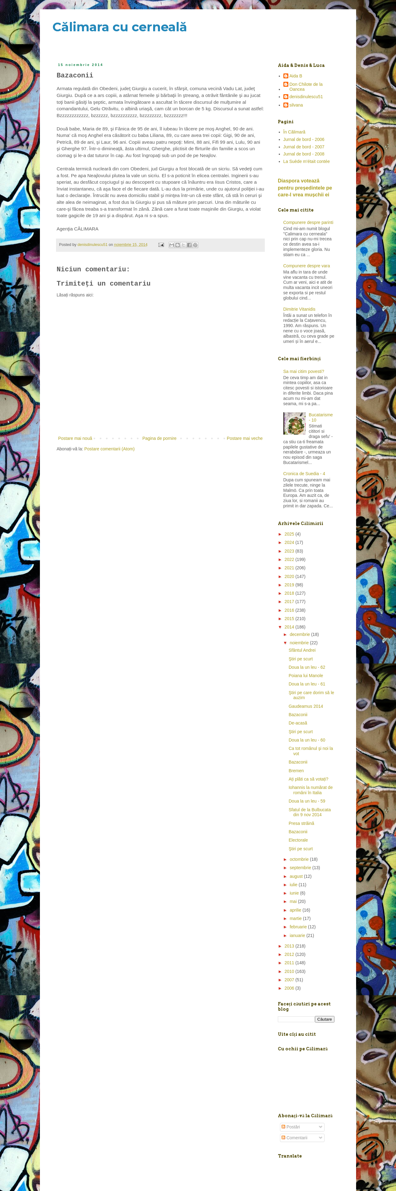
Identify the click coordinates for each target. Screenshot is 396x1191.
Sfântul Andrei (302, 650)
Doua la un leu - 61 (307, 683)
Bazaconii (298, 714)
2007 (290, 979)
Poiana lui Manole (306, 675)
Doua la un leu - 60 (307, 740)
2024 (290, 542)
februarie (299, 926)
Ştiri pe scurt (301, 658)
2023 (290, 551)
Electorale (298, 840)
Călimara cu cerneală (119, 26)
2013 (290, 946)
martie (296, 918)
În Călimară (294, 131)
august (297, 876)
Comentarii (295, 1137)
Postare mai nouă (75, 438)
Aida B (296, 75)
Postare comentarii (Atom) (109, 448)
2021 (290, 567)
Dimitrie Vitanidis (299, 309)
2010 (290, 971)
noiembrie (300, 642)
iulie (294, 884)
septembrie (301, 867)
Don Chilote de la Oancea (306, 87)
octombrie (300, 859)
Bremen (296, 770)
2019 (290, 584)
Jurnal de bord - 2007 (304, 146)
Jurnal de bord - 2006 (304, 139)
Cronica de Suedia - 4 (304, 473)
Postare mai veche (245, 438)
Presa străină (301, 823)
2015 (290, 618)
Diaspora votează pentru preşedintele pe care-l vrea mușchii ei (305, 188)
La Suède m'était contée (306, 161)
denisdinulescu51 (306, 96)
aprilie (296, 910)
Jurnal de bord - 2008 (304, 153)
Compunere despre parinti (308, 222)
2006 (290, 988)
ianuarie (298, 935)
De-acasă (298, 722)
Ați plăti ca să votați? (308, 779)
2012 (290, 954)
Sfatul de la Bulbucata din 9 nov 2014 (310, 812)
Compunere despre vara (306, 265)
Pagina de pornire (159, 438)
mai (294, 901)
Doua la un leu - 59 (307, 801)
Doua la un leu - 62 (307, 667)
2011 (290, 962)
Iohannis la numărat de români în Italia (311, 790)
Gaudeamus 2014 (306, 706)
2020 (290, 576)
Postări (291, 1126)
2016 (290, 610)
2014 (290, 626)
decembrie (300, 634)
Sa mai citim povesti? (303, 371)
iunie (295, 893)
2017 (290, 601)
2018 (290, 593)
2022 (290, 559)
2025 (290, 534)
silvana (296, 105)
